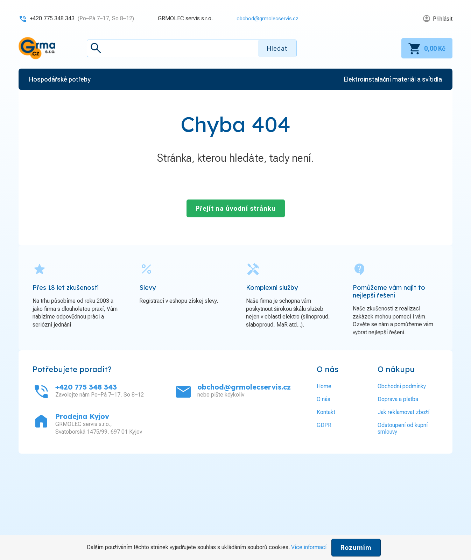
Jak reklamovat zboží (403, 412)
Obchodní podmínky (402, 386)
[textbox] (192, 48)
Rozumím (356, 547)
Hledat (277, 48)
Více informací (308, 547)
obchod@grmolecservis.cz (265, 18)
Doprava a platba (398, 399)
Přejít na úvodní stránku (236, 208)
